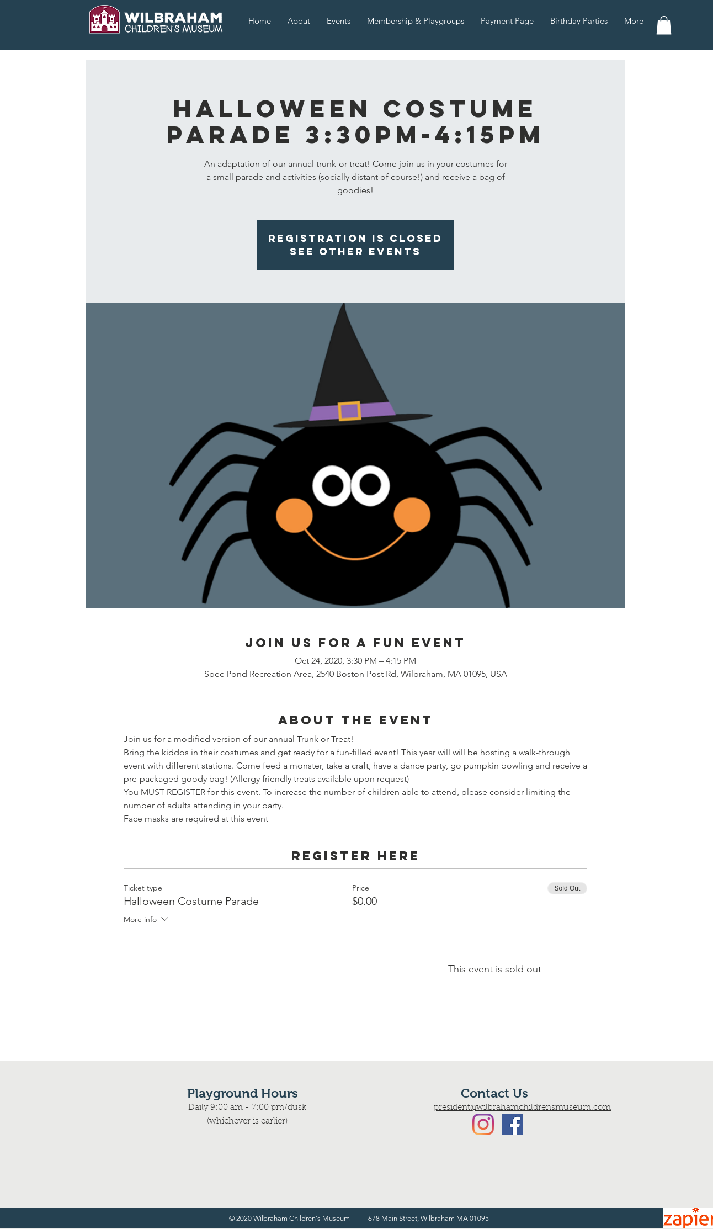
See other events (355, 251)
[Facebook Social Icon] (512, 1124)
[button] (664, 25)
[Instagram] (483, 1124)
